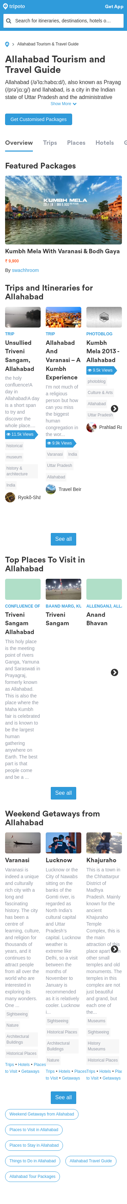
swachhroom (25, 270)
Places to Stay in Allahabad (34, 1145)
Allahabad (56, 477)
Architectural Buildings (17, 1039)
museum (14, 457)
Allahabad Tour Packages (32, 1176)
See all (63, 539)
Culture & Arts (100, 392)
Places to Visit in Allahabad (33, 1129)
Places (76, 143)
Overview (19, 143)
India (10, 485)
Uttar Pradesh (59, 465)
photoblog (97, 381)
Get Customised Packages (38, 119)
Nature (12, 1025)
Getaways (30, 1071)
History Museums (96, 1046)
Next (114, 408)
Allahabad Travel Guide (91, 1161)
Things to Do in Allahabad (32, 1161)
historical (14, 445)
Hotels (105, 143)
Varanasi (55, 454)
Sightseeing (17, 1014)
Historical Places (21, 1053)
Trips (50, 143)
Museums (96, 1021)
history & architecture (17, 471)
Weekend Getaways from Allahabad (41, 1114)
